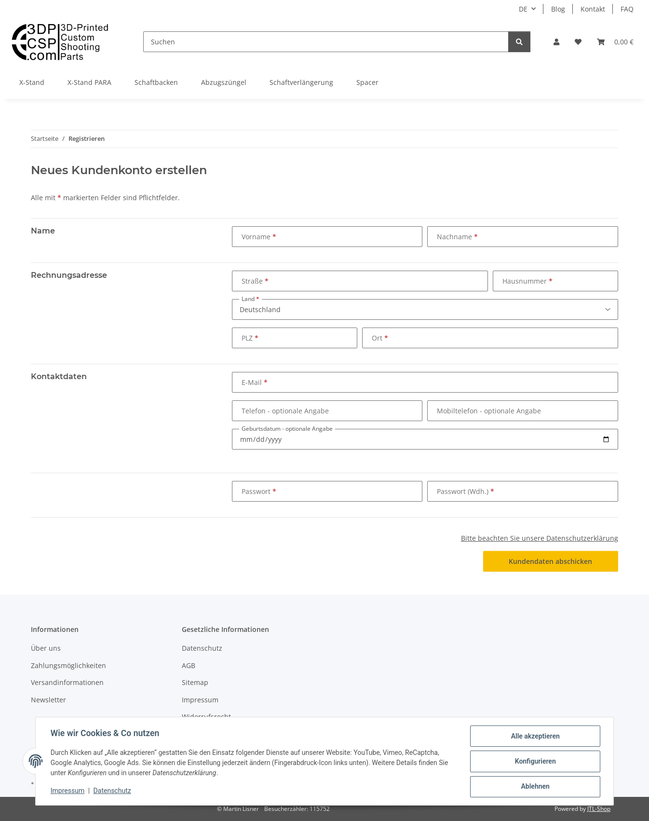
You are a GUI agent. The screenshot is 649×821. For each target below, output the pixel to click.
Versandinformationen (67, 682)
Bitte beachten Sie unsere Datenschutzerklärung (539, 538)
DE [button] (523, 9)
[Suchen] (326, 41)
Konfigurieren (534, 762)
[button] (556, 41)
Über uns (46, 648)
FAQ (627, 9)
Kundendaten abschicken (550, 561)
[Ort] (490, 338)
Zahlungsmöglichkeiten (68, 665)
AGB (188, 665)
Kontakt (593, 9)
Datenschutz (113, 791)
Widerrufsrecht (206, 716)
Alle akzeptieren (534, 736)
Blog (558, 9)
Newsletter (48, 699)
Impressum (68, 791)
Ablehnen (534, 787)
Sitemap (195, 682)
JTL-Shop (598, 809)
